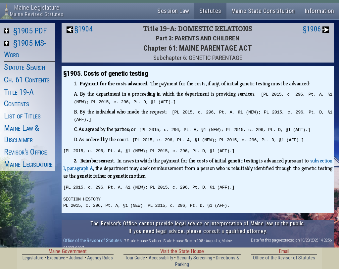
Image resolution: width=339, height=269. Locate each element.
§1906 (312, 29)
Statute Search (24, 67)
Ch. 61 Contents (27, 79)
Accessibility (161, 258)
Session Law (173, 10)
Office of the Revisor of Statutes (92, 241)
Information (319, 10)
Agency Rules (100, 258)
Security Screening (194, 258)
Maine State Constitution (263, 10)
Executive (56, 258)
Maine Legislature (28, 164)
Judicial (76, 258)
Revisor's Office (25, 152)
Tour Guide (135, 258)
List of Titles (22, 115)
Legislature (33, 258)
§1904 (83, 29)
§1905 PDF (30, 30)
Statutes (210, 10)
